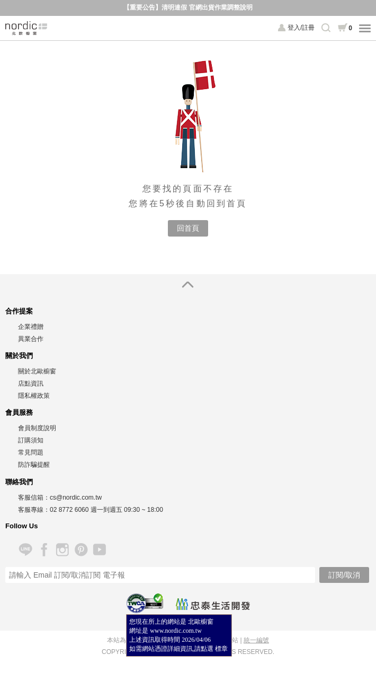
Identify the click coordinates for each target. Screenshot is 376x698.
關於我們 (19, 356)
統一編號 (256, 640)
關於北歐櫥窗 (37, 371)
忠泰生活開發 (213, 604)
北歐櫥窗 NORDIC (26, 28)
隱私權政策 (34, 395)
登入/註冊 (301, 27)
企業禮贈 (30, 326)
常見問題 (30, 452)
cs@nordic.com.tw (76, 497)
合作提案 (19, 311)
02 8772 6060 (69, 509)
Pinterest (81, 549)
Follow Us (21, 526)
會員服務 (19, 412)
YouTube (99, 549)
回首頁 (188, 228)
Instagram (62, 549)
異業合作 (30, 339)
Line (25, 549)
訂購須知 (30, 440)
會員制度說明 (37, 428)
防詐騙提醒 (34, 464)
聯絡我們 (19, 482)
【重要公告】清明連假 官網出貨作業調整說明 (187, 7)
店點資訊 (30, 383)
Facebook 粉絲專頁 (44, 549)
